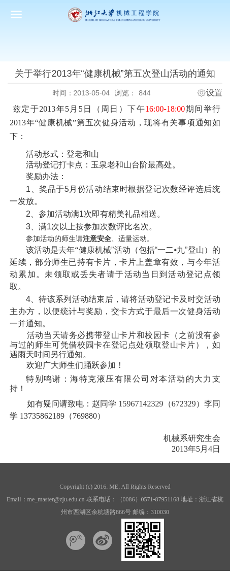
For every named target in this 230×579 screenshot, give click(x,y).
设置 (214, 93)
